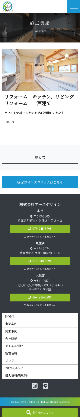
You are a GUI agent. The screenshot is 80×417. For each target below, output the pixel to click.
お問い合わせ (14, 368)
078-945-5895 (42, 228)
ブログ (9, 360)
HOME (10, 316)
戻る (40, 157)
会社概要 (11, 338)
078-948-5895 (42, 261)
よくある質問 (14, 346)
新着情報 (11, 353)
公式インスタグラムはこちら (40, 182)
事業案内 (11, 324)
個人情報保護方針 (17, 375)
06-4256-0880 (42, 297)
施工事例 (11, 331)
